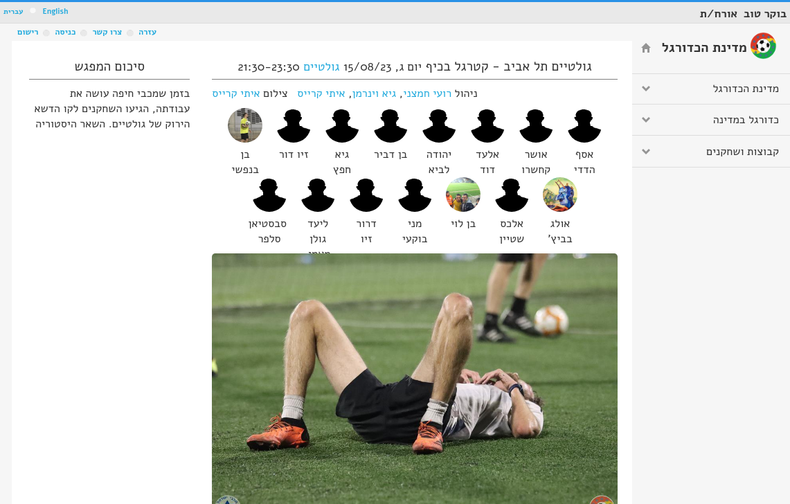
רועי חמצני (427, 93)
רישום (27, 31)
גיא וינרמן (374, 93)
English (55, 11)
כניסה (65, 31)
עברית (13, 11)
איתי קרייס (321, 93)
